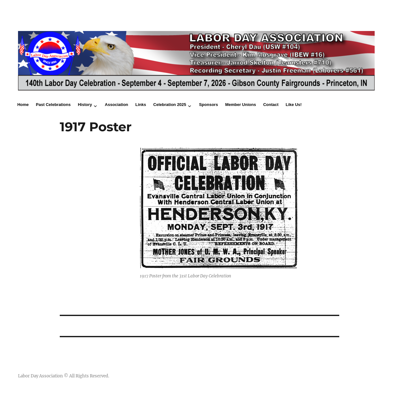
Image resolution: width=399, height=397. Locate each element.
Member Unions (240, 104)
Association (116, 104)
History (85, 104)
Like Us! (294, 104)
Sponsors (208, 104)
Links (140, 104)
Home (23, 104)
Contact (270, 104)
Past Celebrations (53, 104)
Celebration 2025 (169, 104)
